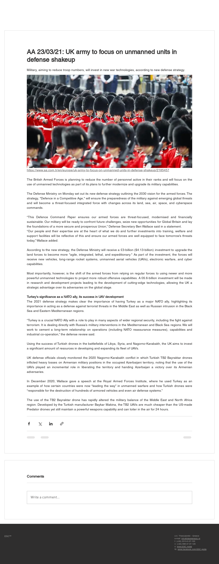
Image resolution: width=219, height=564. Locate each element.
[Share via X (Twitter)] (40, 424)
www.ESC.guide (184, 546)
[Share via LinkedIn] (51, 424)
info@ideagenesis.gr (190, 538)
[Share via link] (62, 424)
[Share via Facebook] (29, 424)
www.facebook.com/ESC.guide (192, 549)
